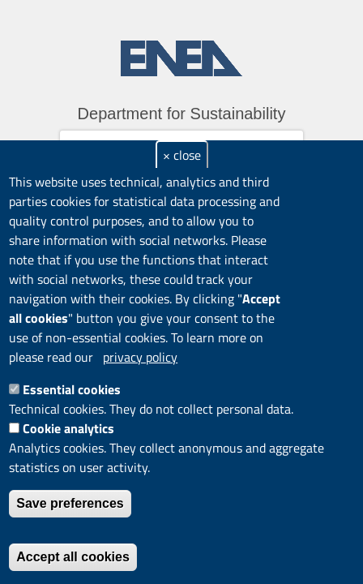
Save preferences (70, 503)
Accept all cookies (73, 557)
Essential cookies (72, 389)
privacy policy (140, 357)
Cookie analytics (68, 428)
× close (182, 155)
